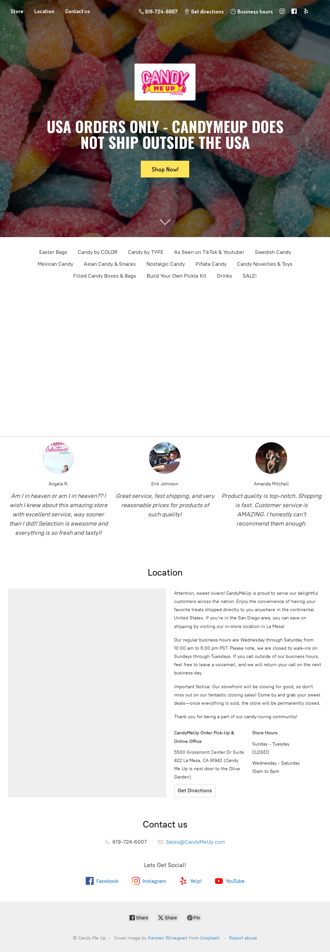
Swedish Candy (273, 252)
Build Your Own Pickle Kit (176, 276)
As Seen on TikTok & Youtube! (209, 252)
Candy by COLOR (97, 252)
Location (44, 11)
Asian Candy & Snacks (110, 264)
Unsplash (210, 938)
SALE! (250, 276)
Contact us (77, 11)
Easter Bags (53, 252)
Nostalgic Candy (165, 264)
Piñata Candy (210, 264)
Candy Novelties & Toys (264, 264)
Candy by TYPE (146, 252)
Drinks (224, 276)
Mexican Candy (55, 264)
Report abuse (243, 938)
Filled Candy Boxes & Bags (104, 276)
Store (17, 11)
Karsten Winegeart (168, 938)
